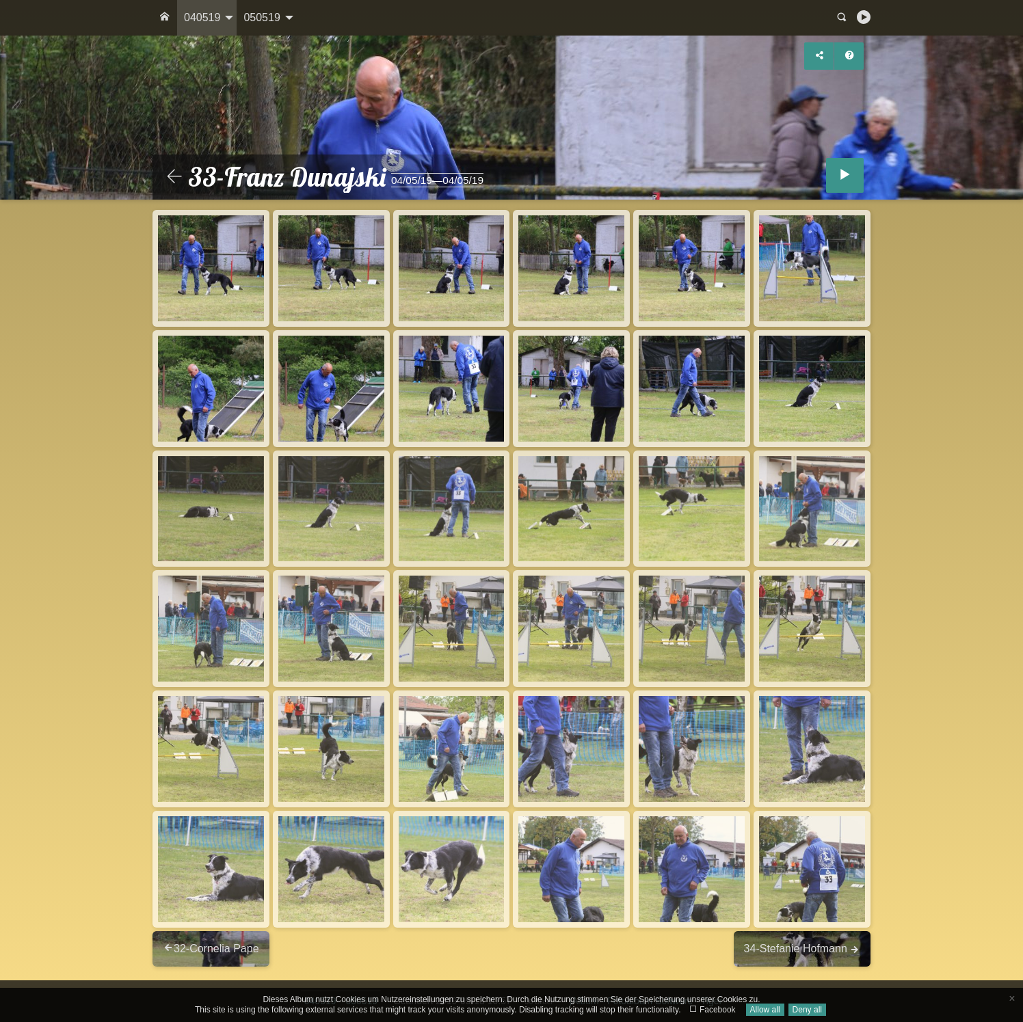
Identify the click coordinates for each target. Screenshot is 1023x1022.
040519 (202, 17)
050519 (261, 17)
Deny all (807, 1009)
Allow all (765, 1009)
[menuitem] (164, 18)
